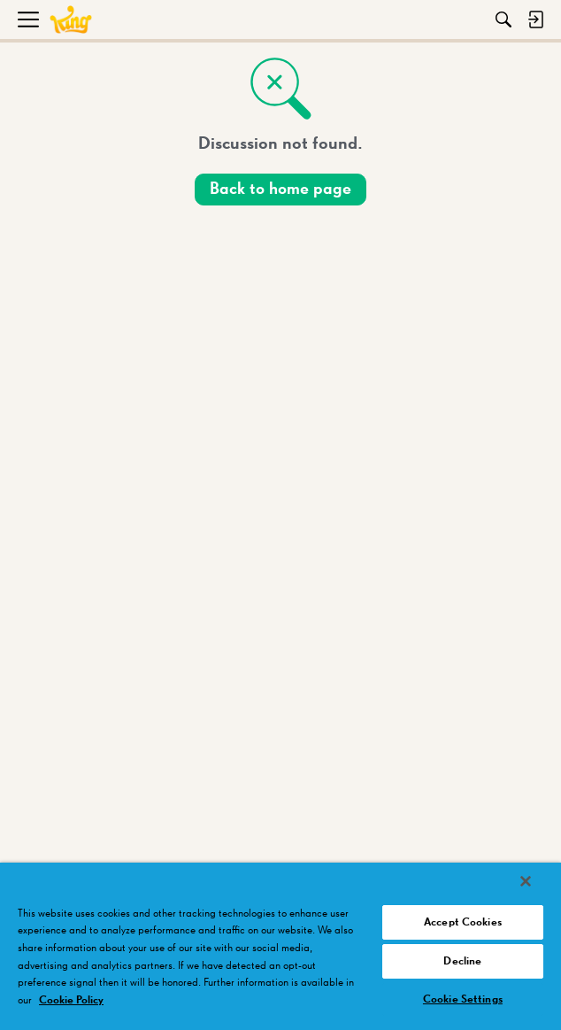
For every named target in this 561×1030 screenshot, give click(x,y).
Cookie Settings (463, 999)
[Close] (525, 881)
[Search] (503, 19)
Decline (462, 961)
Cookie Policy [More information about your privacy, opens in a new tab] (71, 1000)
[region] (280, 946)
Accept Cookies (463, 922)
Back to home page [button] (280, 189)
